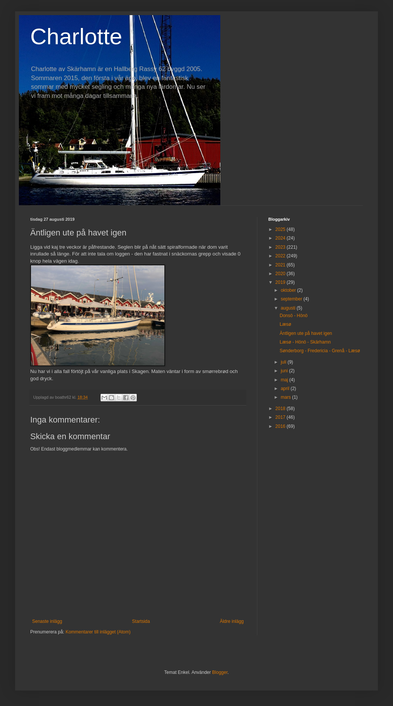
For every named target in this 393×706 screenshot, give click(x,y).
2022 (281, 256)
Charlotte (76, 36)
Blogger (219, 672)
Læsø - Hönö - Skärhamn (305, 342)
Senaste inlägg (47, 621)
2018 (281, 408)
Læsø (285, 324)
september (292, 299)
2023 (281, 247)
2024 (281, 238)
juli (284, 362)
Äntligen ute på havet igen (306, 333)
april (286, 388)
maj (285, 379)
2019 (281, 282)
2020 (281, 273)
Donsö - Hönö (294, 315)
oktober (289, 290)
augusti (289, 308)
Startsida (141, 621)
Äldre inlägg (232, 621)
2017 (281, 417)
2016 (281, 426)
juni (285, 370)
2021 (281, 265)
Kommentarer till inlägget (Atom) (97, 632)
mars (286, 397)
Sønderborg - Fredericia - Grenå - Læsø (320, 350)
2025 (281, 229)
